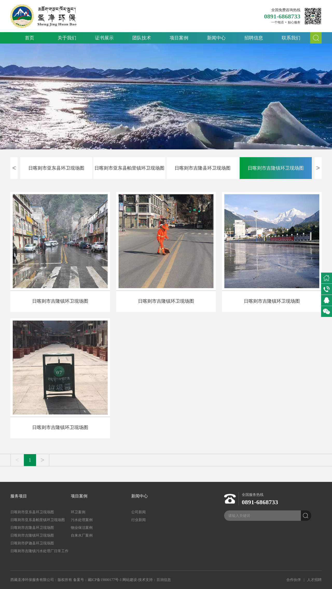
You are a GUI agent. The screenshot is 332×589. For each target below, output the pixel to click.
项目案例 (179, 37)
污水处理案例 (82, 520)
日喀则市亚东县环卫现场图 (56, 168)
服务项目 (18, 496)
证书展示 (104, 37)
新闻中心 (216, 37)
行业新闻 (138, 520)
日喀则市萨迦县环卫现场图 (32, 543)
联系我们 (291, 37)
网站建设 (129, 580)
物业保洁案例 (82, 528)
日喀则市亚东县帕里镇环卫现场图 (129, 168)
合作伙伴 (293, 580)
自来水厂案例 (82, 535)
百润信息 (163, 580)
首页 (29, 37)
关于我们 (67, 37)
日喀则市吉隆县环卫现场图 (203, 168)
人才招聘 (314, 580)
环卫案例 (78, 512)
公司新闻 (138, 512)
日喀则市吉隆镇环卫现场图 (276, 168)
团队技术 (141, 37)
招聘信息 (253, 37)
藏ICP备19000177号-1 (105, 580)
